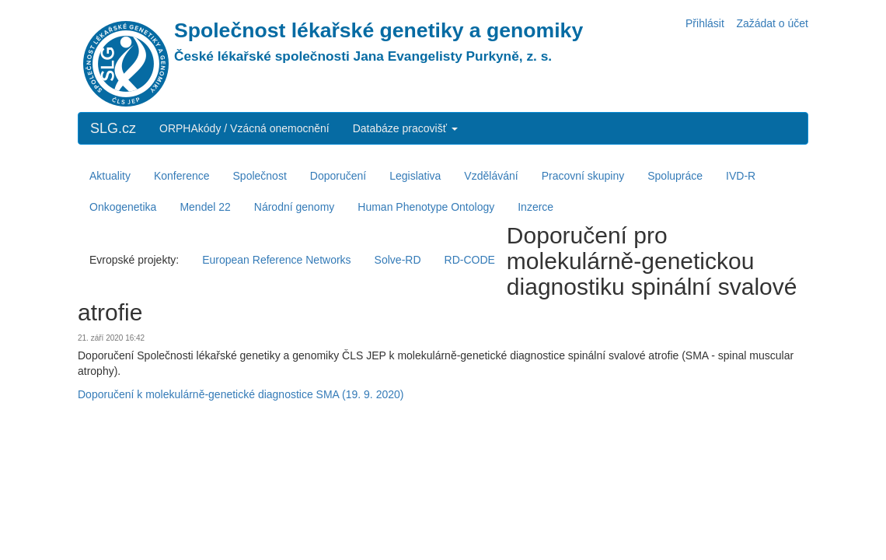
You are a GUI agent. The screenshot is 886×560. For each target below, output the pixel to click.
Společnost (260, 176)
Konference (182, 176)
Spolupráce (675, 176)
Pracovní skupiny (583, 176)
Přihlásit (704, 23)
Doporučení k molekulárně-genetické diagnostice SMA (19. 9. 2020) (240, 394)
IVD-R (740, 176)
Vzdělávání (491, 176)
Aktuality (110, 176)
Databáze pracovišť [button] (405, 128)
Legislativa (415, 176)
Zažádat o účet (772, 23)
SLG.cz (113, 128)
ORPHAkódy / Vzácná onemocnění (244, 128)
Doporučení (338, 176)
